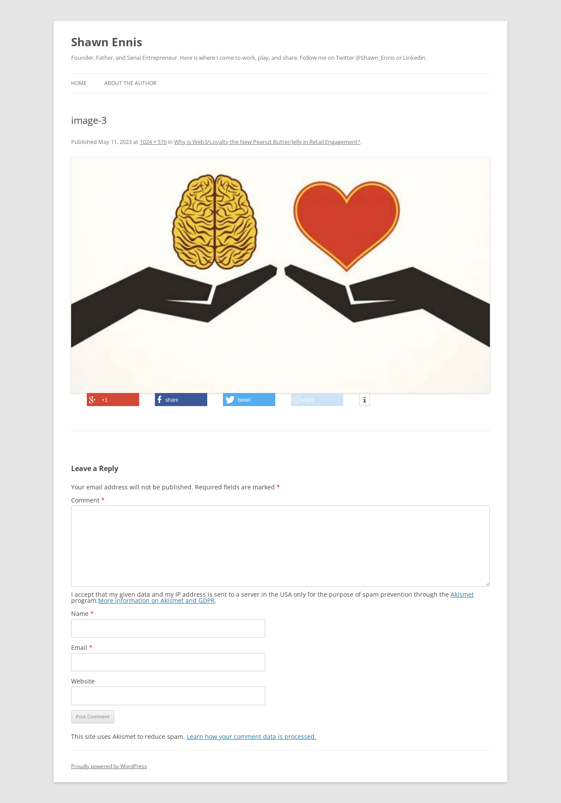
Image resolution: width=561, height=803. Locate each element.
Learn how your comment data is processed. (251, 736)
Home (79, 83)
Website (83, 681)
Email (81, 647)
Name (82, 613)
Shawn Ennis (106, 42)
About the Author (130, 83)
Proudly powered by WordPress (109, 766)
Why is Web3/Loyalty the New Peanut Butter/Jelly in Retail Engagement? (267, 142)
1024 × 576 (153, 142)
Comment (88, 500)
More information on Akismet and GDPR (156, 600)
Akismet (462, 594)
